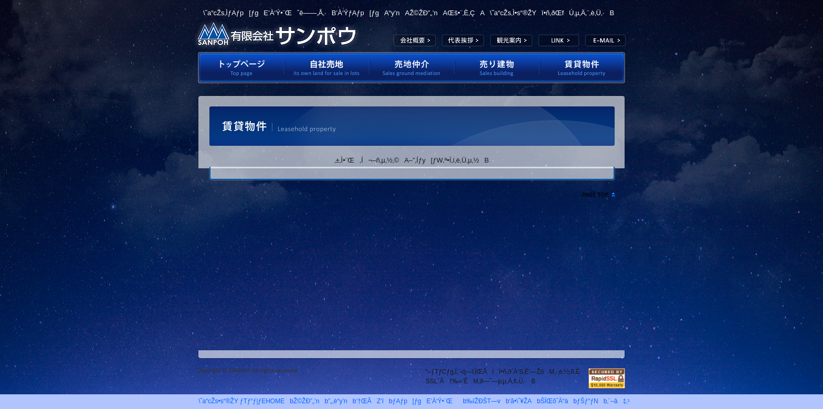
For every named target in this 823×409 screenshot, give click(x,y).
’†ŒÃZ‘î (370, 401)
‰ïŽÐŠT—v (414, 40)
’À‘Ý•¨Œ (583, 67)
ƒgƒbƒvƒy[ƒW (240, 67)
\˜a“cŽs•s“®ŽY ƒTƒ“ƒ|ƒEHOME (238, 401)
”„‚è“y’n (337, 401)
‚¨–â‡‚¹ (618, 401)
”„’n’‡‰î (412, 67)
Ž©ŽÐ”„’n (327, 67)
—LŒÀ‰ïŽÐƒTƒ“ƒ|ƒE (276, 34)
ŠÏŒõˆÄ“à (511, 40)
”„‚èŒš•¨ (497, 67)
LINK (558, 40)
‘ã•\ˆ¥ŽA (462, 40)
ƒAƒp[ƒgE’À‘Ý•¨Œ (425, 401)
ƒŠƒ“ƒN (587, 401)
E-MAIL (605, 40)
